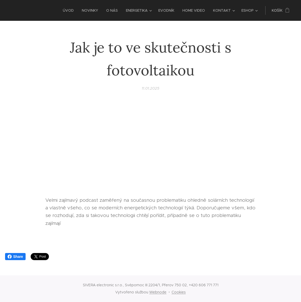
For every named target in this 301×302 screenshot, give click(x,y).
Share (15, 257)
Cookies (179, 292)
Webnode (157, 292)
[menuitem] (70, 10)
